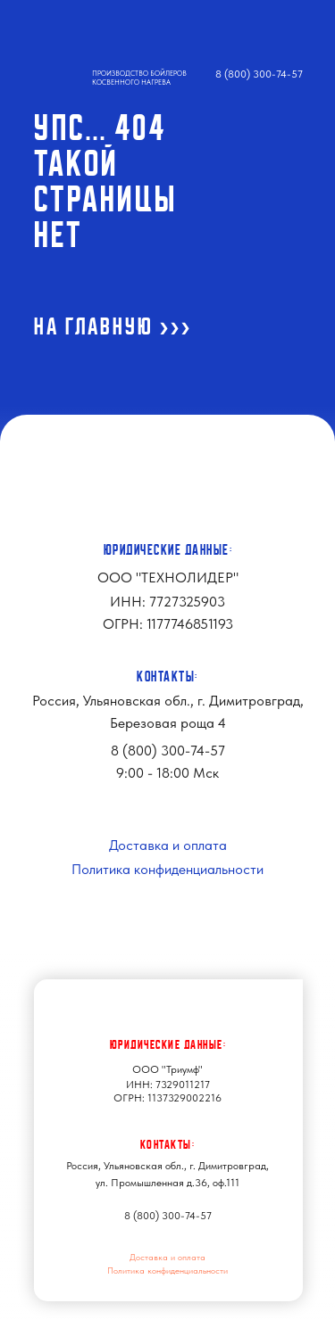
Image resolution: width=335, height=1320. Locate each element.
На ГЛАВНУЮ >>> (113, 326)
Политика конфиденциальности (167, 869)
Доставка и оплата (168, 845)
